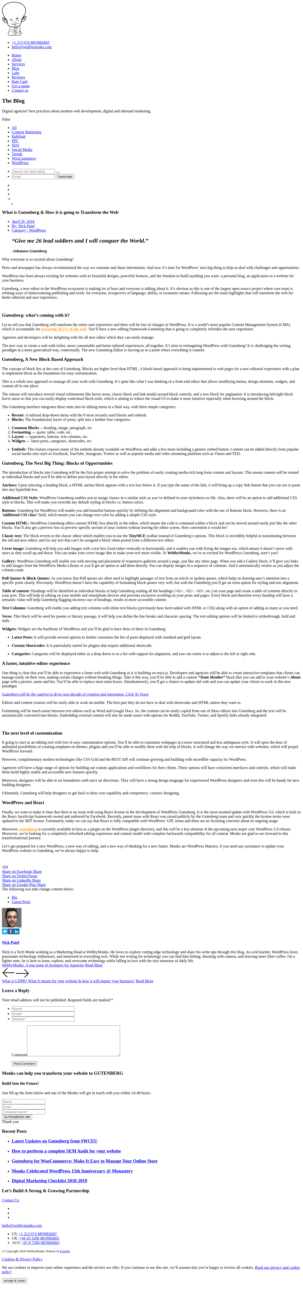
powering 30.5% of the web (64, 329)
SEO (15, 145)
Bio (14, 897)
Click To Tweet (137, 694)
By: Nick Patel (23, 226)
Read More (94, 965)
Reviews (18, 77)
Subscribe (65, 176)
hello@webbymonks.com (32, 47)
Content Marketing (26, 132)
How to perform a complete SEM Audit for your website (66, 1156)
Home (16, 55)
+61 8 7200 (53, 1253)
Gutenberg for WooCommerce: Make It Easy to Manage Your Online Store (85, 1166)
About (16, 60)
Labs (15, 73)
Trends (17, 154)
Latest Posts (21, 902)
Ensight (65, 1257)
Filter (6, 119)
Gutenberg (28, 829)
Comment (19, 1061)
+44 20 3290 (49, 1248)
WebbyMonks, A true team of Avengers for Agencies (43, 965)
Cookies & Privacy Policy (22, 1265)
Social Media (22, 150)
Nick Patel (10, 942)
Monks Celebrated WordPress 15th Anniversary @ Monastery (72, 1176)
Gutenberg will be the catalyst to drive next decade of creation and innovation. (64, 694)
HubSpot (19, 136)
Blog (15, 68)
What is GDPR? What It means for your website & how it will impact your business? (68, 981)
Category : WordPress (29, 230)
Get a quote (21, 86)
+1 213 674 (31, 42)
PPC (15, 141)
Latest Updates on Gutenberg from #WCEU (54, 1146)
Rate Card (19, 81)
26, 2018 (23, 221)
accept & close (14, 1286)
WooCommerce (24, 158)
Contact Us (11, 1206)
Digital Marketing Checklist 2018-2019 (49, 1186)
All (14, 128)
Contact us (20, 90)
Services (18, 64)
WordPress (20, 163)
